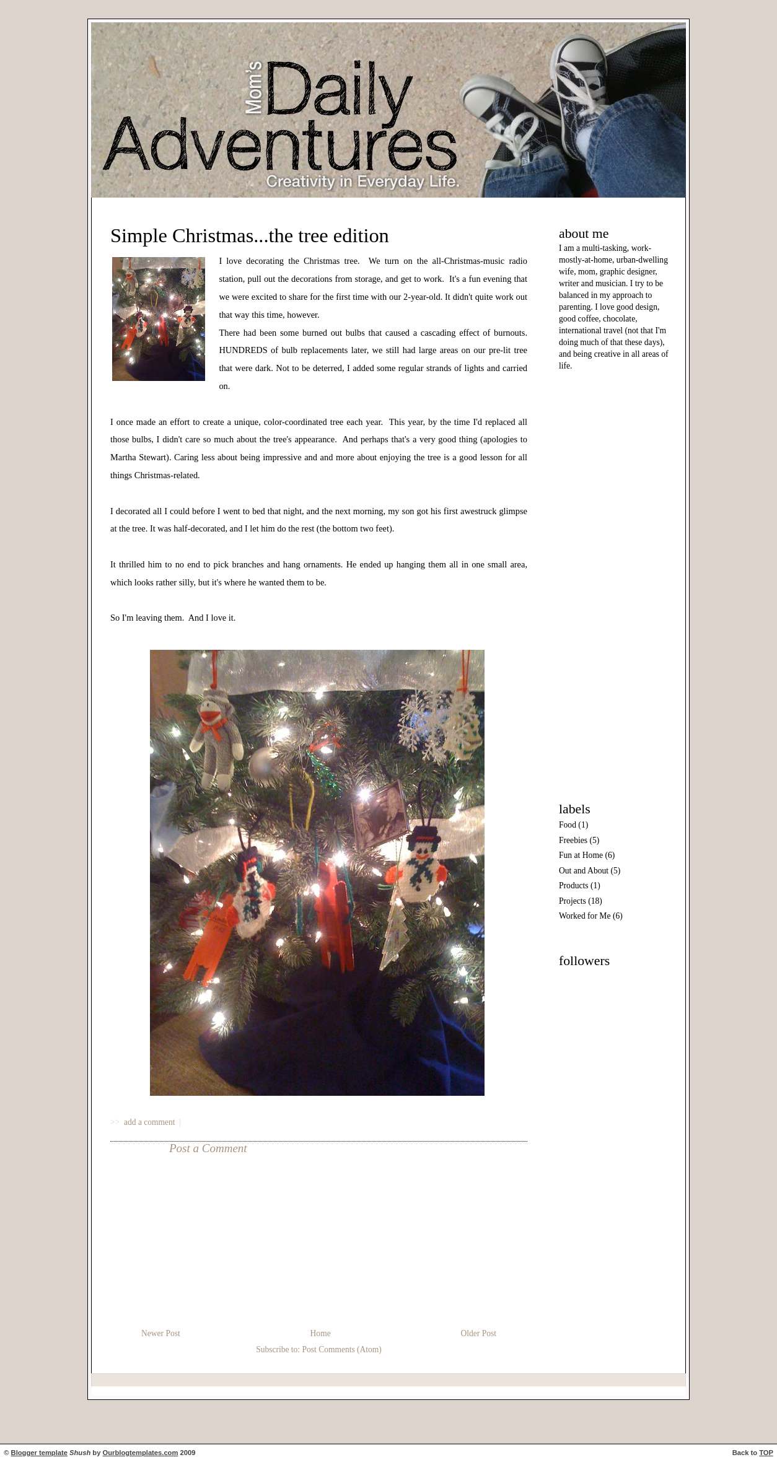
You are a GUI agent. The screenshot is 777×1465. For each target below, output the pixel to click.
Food (567, 824)
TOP (766, 1452)
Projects (572, 901)
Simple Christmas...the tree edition (249, 235)
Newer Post (160, 1333)
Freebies (573, 840)
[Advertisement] (596, 583)
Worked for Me (584, 916)
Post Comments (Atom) (341, 1349)
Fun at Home (581, 855)
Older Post (478, 1333)
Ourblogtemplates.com (140, 1452)
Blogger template (39, 1452)
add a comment (150, 1122)
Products (574, 885)
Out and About (583, 870)
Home (320, 1333)
